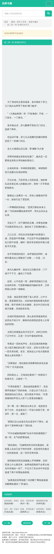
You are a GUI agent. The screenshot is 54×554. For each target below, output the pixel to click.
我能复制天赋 (42, 501)
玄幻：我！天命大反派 (10, 509)
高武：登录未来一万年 (27, 501)
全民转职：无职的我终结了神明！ (42, 509)
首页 (6, 22)
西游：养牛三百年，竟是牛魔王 (24, 22)
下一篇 (47, 523)
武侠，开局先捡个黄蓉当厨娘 (27, 509)
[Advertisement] (26, 71)
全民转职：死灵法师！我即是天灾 (10, 501)
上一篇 (7, 523)
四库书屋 (7, 3)
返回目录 (27, 523)
